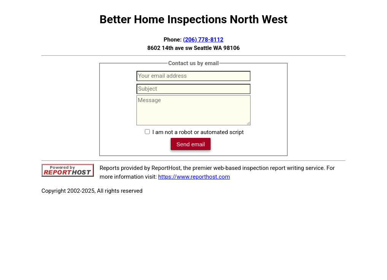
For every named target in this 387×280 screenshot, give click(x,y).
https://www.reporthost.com (194, 176)
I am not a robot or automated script (198, 132)
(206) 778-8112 (203, 39)
